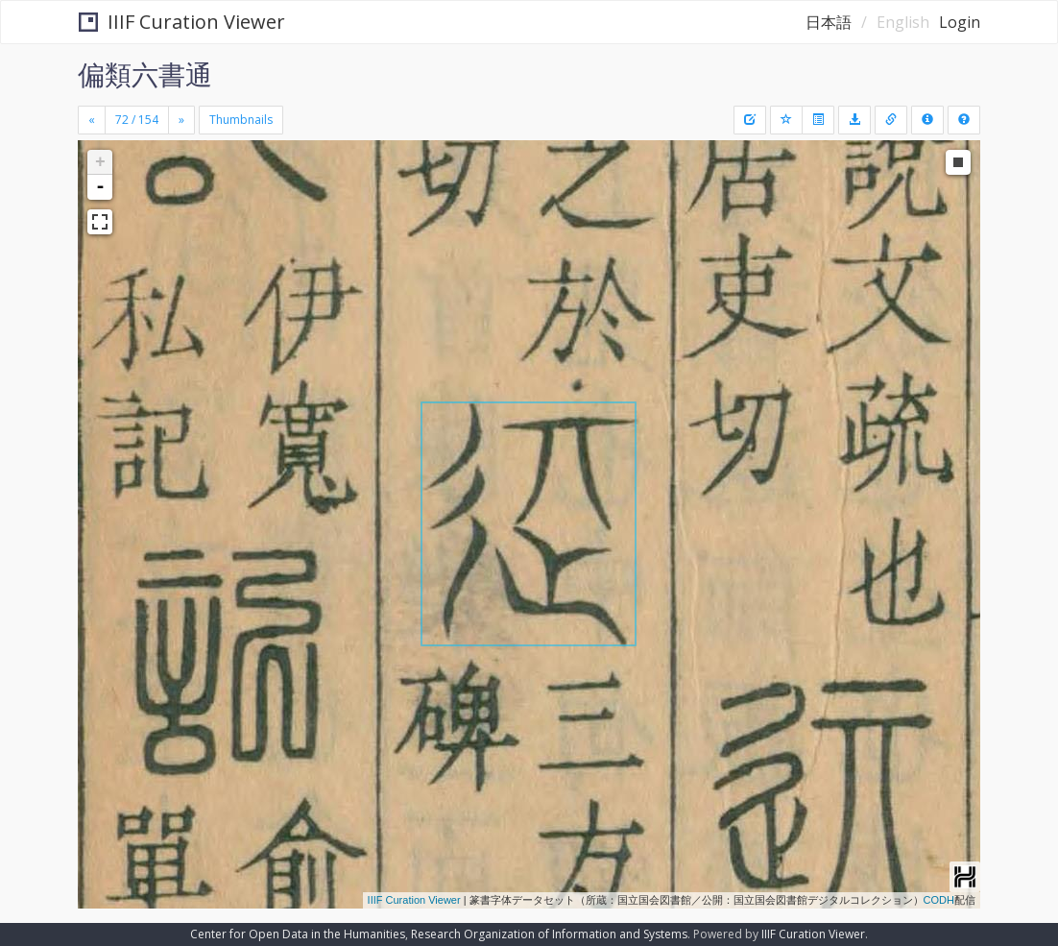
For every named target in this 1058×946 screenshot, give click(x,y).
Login (959, 22)
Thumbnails (241, 119)
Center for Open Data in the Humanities (297, 934)
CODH (939, 900)
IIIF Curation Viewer (182, 22)
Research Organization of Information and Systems (549, 934)
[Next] (181, 120)
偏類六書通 (145, 74)
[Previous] (92, 120)
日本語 (829, 22)
